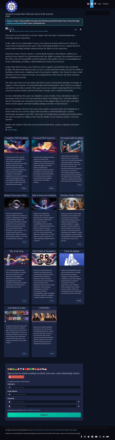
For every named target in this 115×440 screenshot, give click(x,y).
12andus (12, 28)
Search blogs (11, 130)
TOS (27, 410)
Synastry (40, 31)
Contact (36, 430)
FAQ (66, 430)
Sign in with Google (15, 376)
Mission (41, 430)
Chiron (31, 31)
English (46, 31)
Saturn (22, 31)
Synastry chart (16, 31)
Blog (75, 430)
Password (10, 398)
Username (11, 384)
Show (24, 188)
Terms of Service (50, 430)
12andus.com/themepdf (15, 23)
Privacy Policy (36, 410)
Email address (12, 391)
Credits (71, 430)
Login (99, 4)
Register (106, 4)
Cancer (36, 31)
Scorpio (27, 31)
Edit (76, 29)
